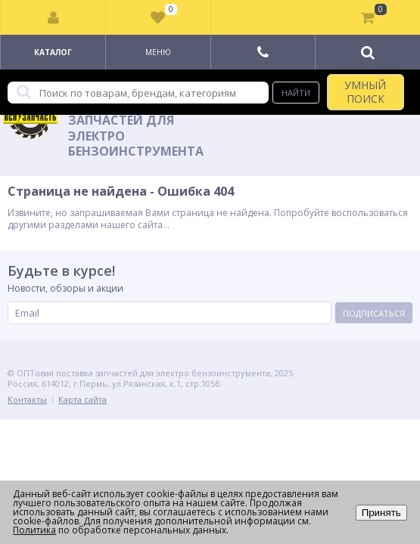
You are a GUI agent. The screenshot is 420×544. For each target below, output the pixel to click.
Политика (34, 530)
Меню (158, 52)
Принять (381, 512)
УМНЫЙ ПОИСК (365, 92)
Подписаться (374, 313)
